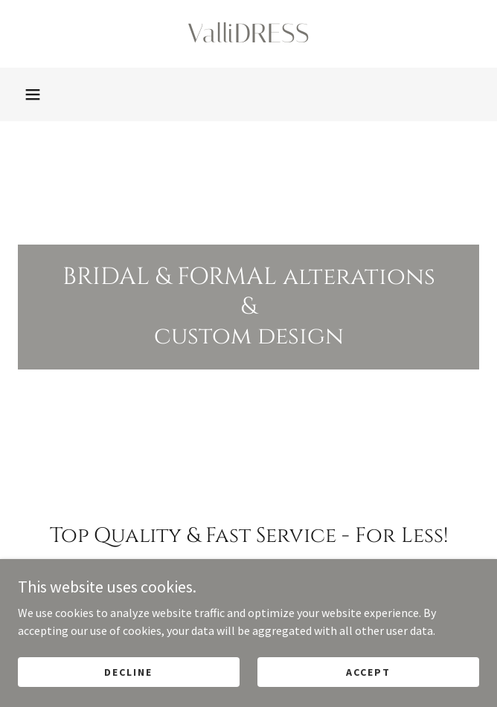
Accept (368, 671)
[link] (248, 34)
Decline (128, 671)
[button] (33, 94)
